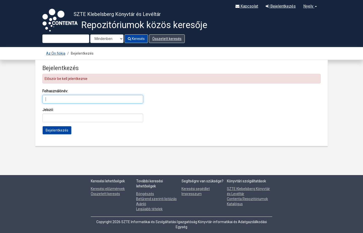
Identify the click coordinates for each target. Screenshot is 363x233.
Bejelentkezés (281, 6)
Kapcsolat (246, 6)
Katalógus (235, 204)
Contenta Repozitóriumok (247, 199)
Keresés (136, 39)
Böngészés (145, 194)
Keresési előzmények (108, 189)
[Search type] (107, 38)
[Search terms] (65, 38)
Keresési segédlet (196, 189)
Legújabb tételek (149, 209)
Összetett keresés (167, 39)
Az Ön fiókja (55, 53)
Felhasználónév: (55, 91)
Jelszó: (48, 110)
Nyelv (310, 6)
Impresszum (192, 194)
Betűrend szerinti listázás (156, 199)
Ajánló (141, 204)
